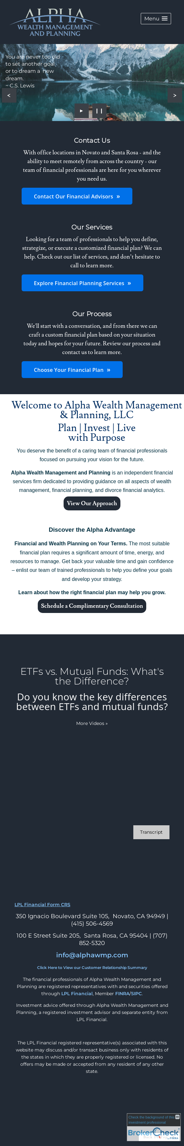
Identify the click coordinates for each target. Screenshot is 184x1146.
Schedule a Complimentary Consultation (92, 606)
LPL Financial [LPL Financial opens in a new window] (77, 993)
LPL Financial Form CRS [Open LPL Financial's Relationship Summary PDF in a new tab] (42, 904)
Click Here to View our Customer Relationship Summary (92, 967)
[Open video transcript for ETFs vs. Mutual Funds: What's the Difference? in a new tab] (151, 832)
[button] (156, 18)
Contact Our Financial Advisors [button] (73, 196)
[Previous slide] (9, 95)
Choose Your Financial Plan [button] (69, 369)
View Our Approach (92, 503)
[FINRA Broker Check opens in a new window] (154, 1127)
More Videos (92, 723)
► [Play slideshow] (81, 110)
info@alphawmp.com (92, 955)
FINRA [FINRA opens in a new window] (122, 993)
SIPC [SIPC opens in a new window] (136, 993)
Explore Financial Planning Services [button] (79, 283)
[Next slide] (175, 95)
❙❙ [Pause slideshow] (99, 110)
